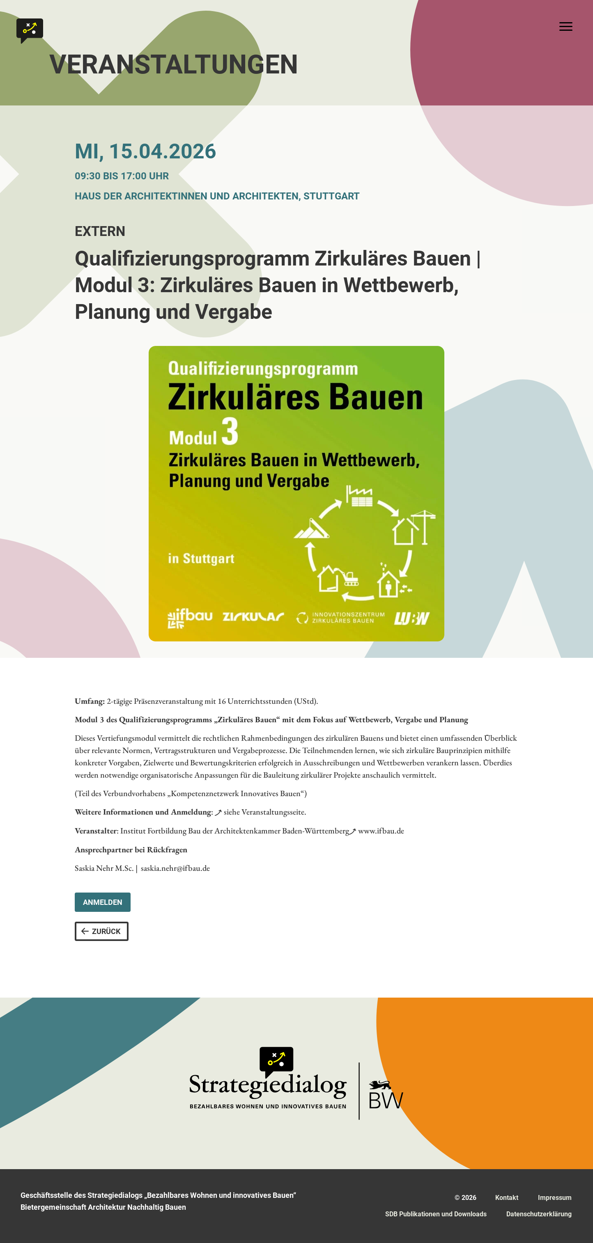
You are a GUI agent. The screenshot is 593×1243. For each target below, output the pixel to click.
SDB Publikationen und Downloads (436, 1214)
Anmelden (102, 902)
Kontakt (506, 1198)
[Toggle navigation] (566, 26)
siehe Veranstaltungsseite (264, 811)
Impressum (555, 1198)
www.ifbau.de (381, 830)
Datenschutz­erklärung (539, 1214)
